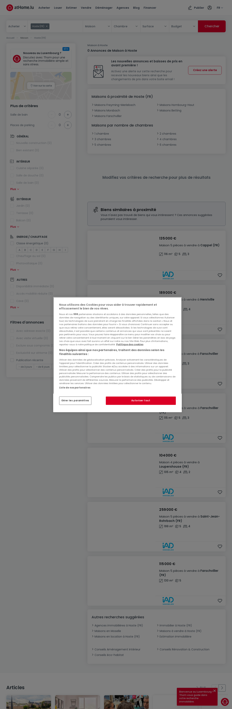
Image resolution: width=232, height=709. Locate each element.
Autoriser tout (140, 400)
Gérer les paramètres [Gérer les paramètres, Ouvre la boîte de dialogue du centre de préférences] (75, 400)
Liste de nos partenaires (75, 387)
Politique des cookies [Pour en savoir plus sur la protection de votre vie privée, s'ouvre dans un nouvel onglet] (129, 344)
